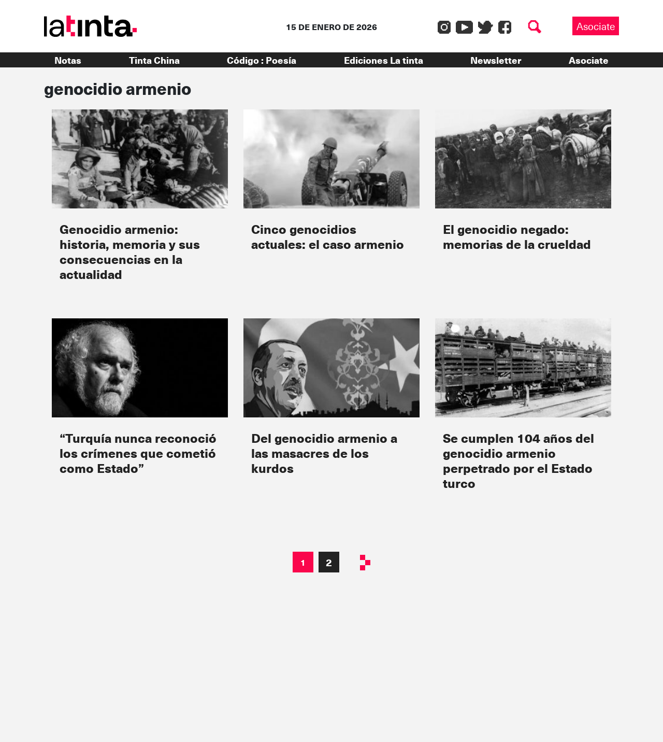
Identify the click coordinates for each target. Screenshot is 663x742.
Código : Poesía (261, 60)
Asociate (595, 26)
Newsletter (495, 60)
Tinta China (154, 60)
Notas (67, 60)
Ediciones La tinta (383, 60)
